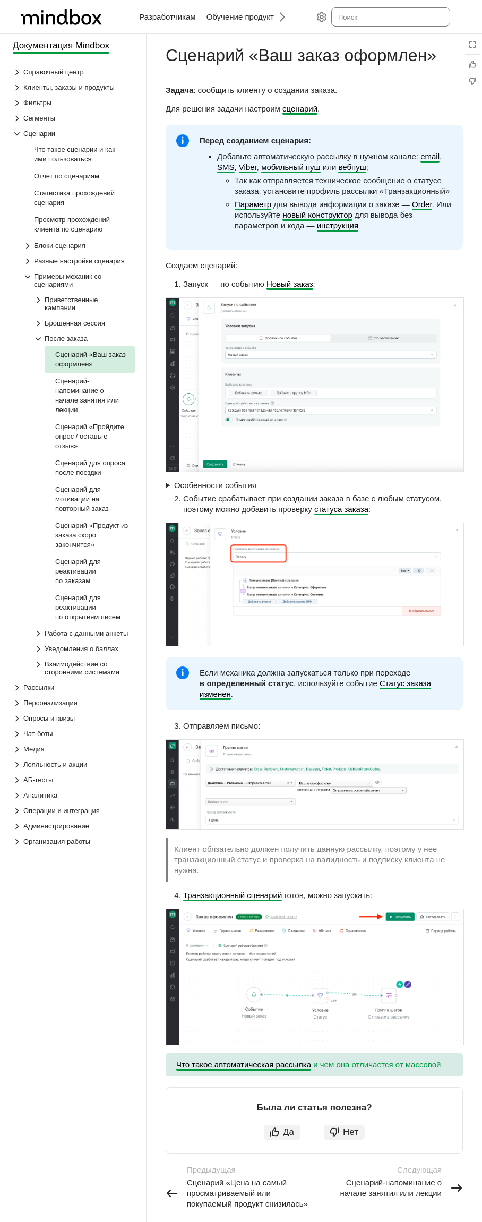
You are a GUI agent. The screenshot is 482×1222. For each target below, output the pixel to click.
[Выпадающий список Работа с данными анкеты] (84, 633)
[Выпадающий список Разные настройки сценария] (79, 261)
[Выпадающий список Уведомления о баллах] (84, 648)
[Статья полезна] (472, 64)
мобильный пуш (290, 167)
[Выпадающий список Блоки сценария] (79, 245)
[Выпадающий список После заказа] (84, 338)
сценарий (299, 108)
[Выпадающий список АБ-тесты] (74, 780)
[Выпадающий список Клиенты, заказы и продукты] (74, 87)
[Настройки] (321, 17)
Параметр (253, 204)
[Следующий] (278, 16)
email (430, 156)
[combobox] (390, 17)
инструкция (337, 225)
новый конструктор (317, 214)
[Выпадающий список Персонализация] (74, 703)
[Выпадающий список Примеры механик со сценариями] (79, 280)
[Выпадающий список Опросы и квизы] (74, 718)
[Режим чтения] (472, 44)
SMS (226, 167)
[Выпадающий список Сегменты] (74, 118)
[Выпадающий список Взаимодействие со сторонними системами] (84, 668)
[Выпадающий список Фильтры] (74, 102)
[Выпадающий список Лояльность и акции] (74, 764)
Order (422, 204)
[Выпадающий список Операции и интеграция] (74, 810)
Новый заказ (289, 283)
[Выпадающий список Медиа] (74, 749)
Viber (248, 167)
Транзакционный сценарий (232, 895)
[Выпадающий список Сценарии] (74, 133)
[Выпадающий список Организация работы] (74, 841)
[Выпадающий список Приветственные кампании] (84, 303)
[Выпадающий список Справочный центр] (74, 72)
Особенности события (215, 485)
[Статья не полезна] (472, 81)
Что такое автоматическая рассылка (243, 1064)
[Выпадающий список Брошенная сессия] (84, 323)
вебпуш (352, 167)
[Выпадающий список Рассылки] (74, 687)
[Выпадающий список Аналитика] (74, 795)
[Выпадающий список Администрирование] (74, 826)
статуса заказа (341, 509)
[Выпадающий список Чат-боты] (74, 733)
